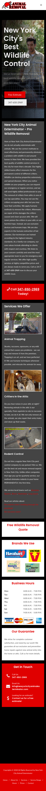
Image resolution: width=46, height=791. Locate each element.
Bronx (14, 493)
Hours (14, 783)
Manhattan (22, 493)
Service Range (36, 780)
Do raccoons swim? (12, 511)
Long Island (33, 493)
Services (24, 780)
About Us (14, 780)
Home (5, 780)
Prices (22, 783)
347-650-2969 (15, 102)
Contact (31, 783)
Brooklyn (35, 490)
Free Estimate (14, 94)
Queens (7, 493)
